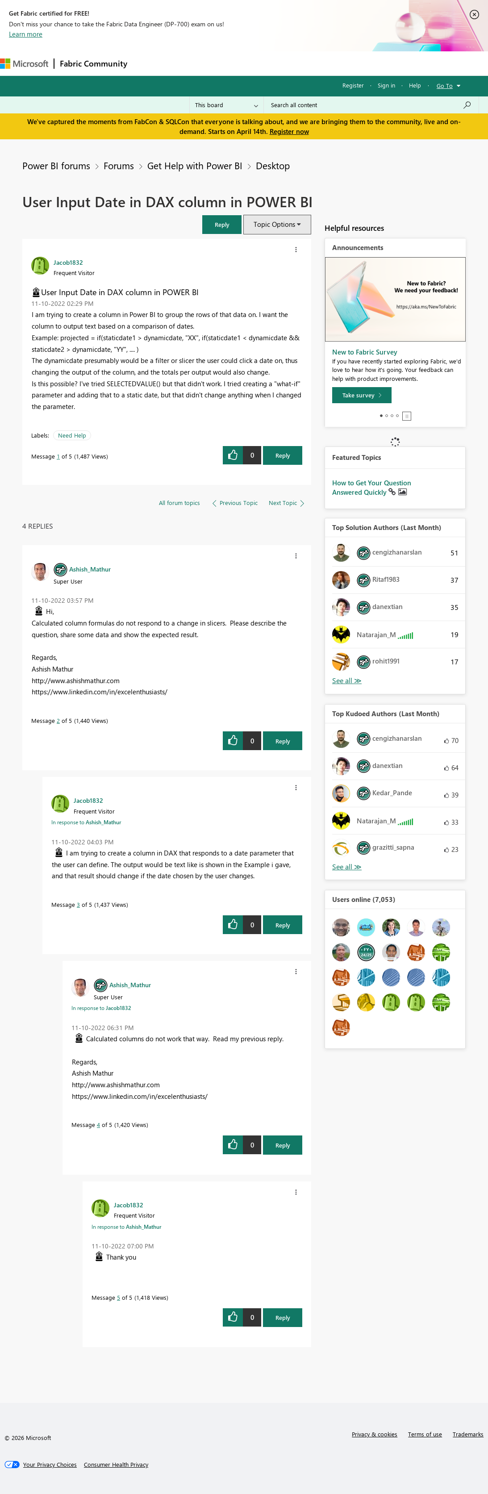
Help (415, 85)
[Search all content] (371, 104)
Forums (147, 63)
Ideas (223, 63)
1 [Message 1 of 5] (58, 456)
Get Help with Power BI (194, 165)
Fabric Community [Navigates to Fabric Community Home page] (93, 63)
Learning (337, 63)
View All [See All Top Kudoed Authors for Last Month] (347, 867)
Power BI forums (56, 165)
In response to (86, 822)
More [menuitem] (372, 63)
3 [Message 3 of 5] (78, 904)
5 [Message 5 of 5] (118, 1297)
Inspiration (186, 63)
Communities (263, 63)
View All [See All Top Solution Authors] (347, 681)
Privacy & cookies (374, 1434)
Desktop (273, 165)
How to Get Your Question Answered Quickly (371, 487)
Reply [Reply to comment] (282, 741)
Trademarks (468, 1434)
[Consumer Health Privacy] (116, 1464)
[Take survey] (362, 395)
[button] (222, 224)
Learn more (25, 33)
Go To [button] (445, 85)
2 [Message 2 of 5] (58, 720)
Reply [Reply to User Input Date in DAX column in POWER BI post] (282, 455)
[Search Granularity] (226, 104)
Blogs (303, 63)
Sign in (386, 85)
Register (353, 85)
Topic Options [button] (274, 224)
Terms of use (425, 1434)
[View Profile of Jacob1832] (68, 262)
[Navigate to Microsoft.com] (24, 63)
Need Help (72, 435)
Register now (289, 131)
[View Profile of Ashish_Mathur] (90, 568)
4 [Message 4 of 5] (98, 1124)
